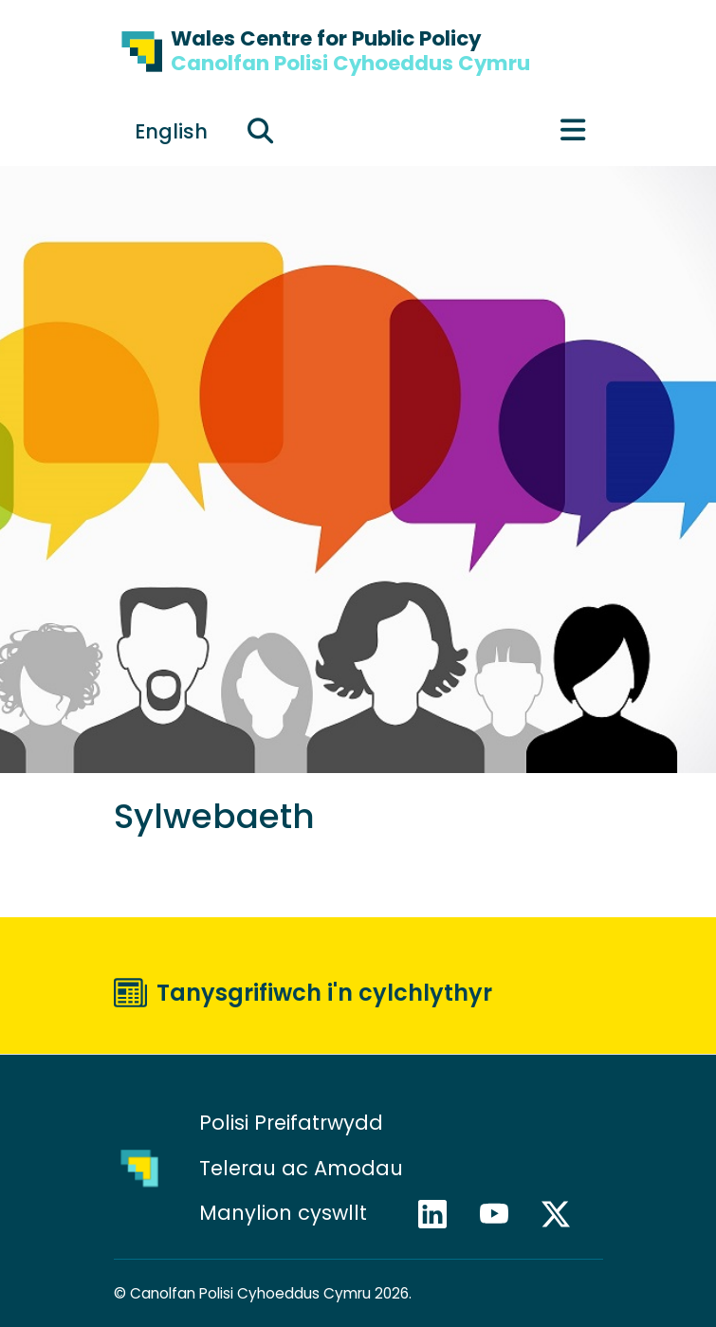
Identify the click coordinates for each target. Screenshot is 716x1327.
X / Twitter (564, 1214)
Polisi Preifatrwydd (291, 1122)
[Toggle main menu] (572, 130)
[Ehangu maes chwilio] (261, 130)
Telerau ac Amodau (301, 1168)
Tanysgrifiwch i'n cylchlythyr (324, 992)
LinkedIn (441, 1214)
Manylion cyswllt (286, 1212)
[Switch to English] (171, 131)
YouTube (502, 1214)
